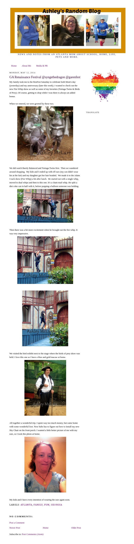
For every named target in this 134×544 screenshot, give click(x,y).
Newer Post (14, 527)
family (38, 504)
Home (14, 65)
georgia (56, 504)
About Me (26, 65)
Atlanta (26, 504)
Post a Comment (16, 522)
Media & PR (42, 65)
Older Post (76, 527)
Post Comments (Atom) (33, 534)
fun (47, 504)
